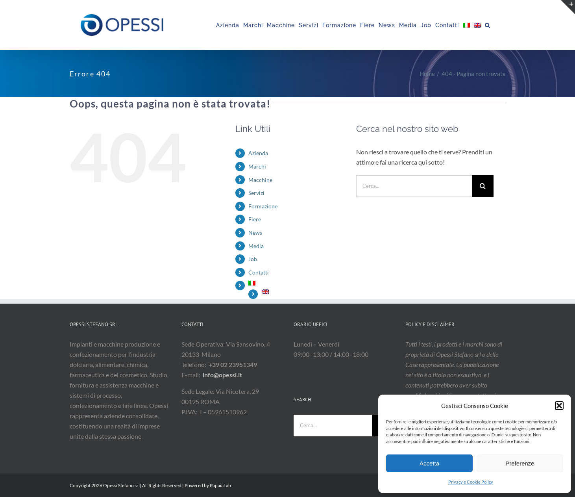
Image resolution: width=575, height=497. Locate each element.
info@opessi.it (222, 374)
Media (256, 246)
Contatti (258, 272)
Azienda (258, 153)
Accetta (429, 463)
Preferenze (519, 463)
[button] (559, 406)
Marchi (257, 166)
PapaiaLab (220, 485)
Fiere (254, 219)
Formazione (262, 206)
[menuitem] (466, 25)
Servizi (256, 192)
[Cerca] (483, 186)
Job (252, 259)
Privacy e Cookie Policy (470, 481)
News (255, 232)
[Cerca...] (414, 186)
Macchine (260, 179)
